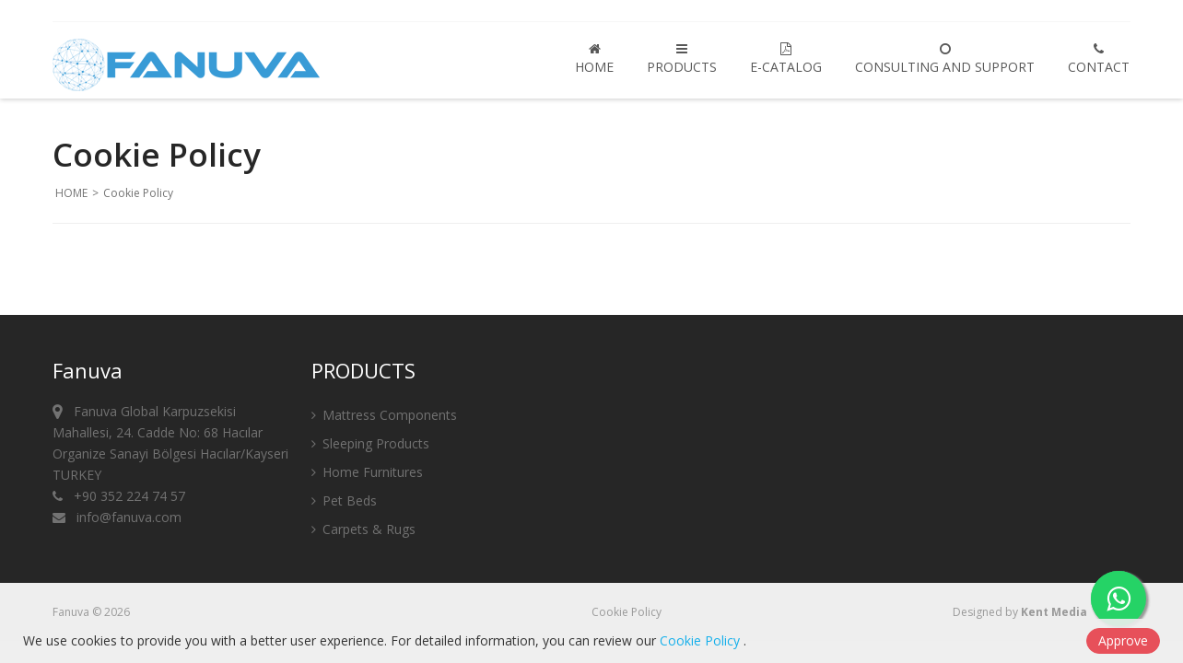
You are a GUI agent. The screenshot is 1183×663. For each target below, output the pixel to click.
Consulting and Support (945, 59)
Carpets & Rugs (363, 531)
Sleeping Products (370, 445)
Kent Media (1054, 612)
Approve (1123, 640)
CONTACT (1099, 59)
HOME (594, 59)
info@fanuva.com (117, 519)
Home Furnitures (367, 474)
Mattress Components (384, 416)
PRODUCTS (682, 59)
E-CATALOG (786, 59)
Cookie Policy (627, 612)
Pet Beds (344, 502)
